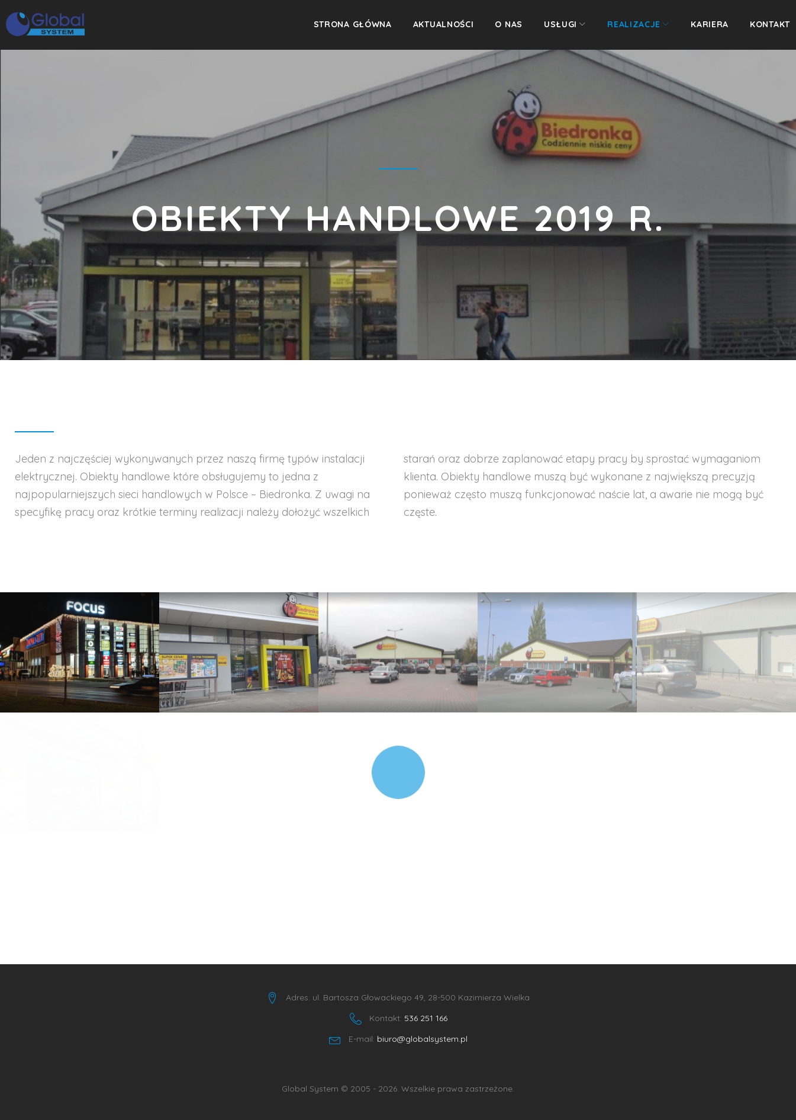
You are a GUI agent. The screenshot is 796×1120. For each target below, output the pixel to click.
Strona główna (344, 30)
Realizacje (625, 30)
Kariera (701, 30)
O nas (500, 30)
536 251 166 (425, 1018)
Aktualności (434, 30)
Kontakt (761, 30)
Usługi (551, 30)
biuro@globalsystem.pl (422, 1039)
